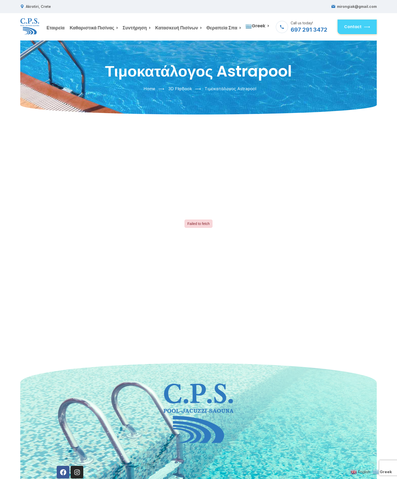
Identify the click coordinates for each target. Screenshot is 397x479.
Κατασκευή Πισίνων (176, 28)
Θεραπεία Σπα (221, 28)
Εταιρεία (56, 28)
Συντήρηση (135, 28)
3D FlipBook (180, 88)
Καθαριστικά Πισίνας (92, 28)
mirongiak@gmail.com (357, 6)
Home (149, 88)
